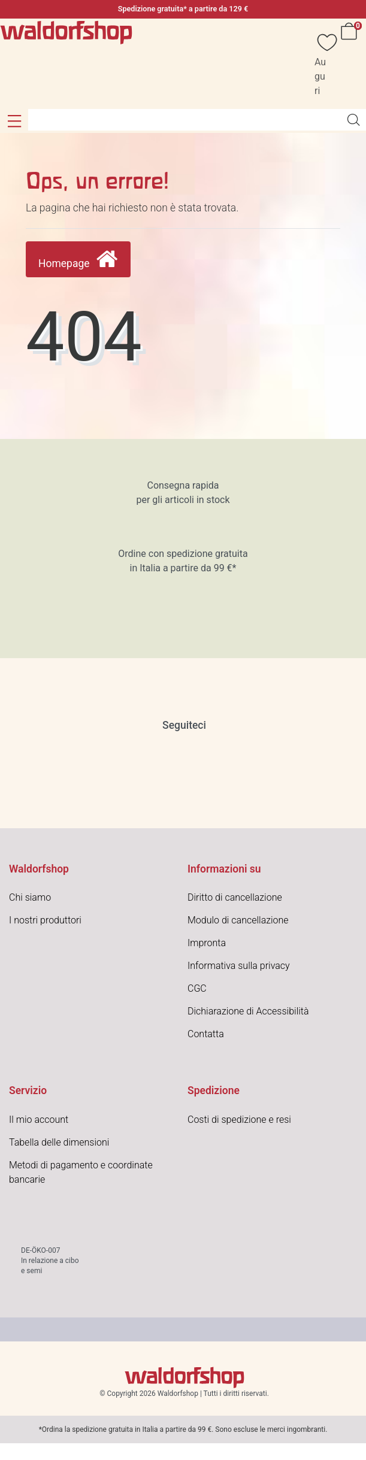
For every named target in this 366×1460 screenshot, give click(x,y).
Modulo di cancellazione (238, 920)
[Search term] (184, 120)
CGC (197, 988)
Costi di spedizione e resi (239, 1119)
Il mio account (38, 1119)
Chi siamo (30, 897)
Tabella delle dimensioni (59, 1142)
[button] (14, 121)
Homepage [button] (78, 259)
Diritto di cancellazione (234, 897)
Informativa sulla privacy (238, 965)
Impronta (206, 943)
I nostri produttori (45, 920)
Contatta (205, 1034)
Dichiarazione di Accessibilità (248, 1011)
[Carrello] (351, 64)
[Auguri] (321, 64)
